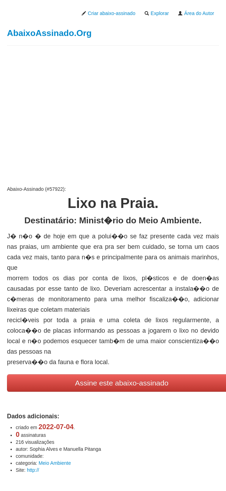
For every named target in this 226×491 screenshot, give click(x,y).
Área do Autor (196, 13)
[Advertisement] (113, 116)
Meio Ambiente (54, 463)
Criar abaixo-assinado (108, 13)
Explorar (156, 13)
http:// (33, 470)
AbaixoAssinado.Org (49, 33)
